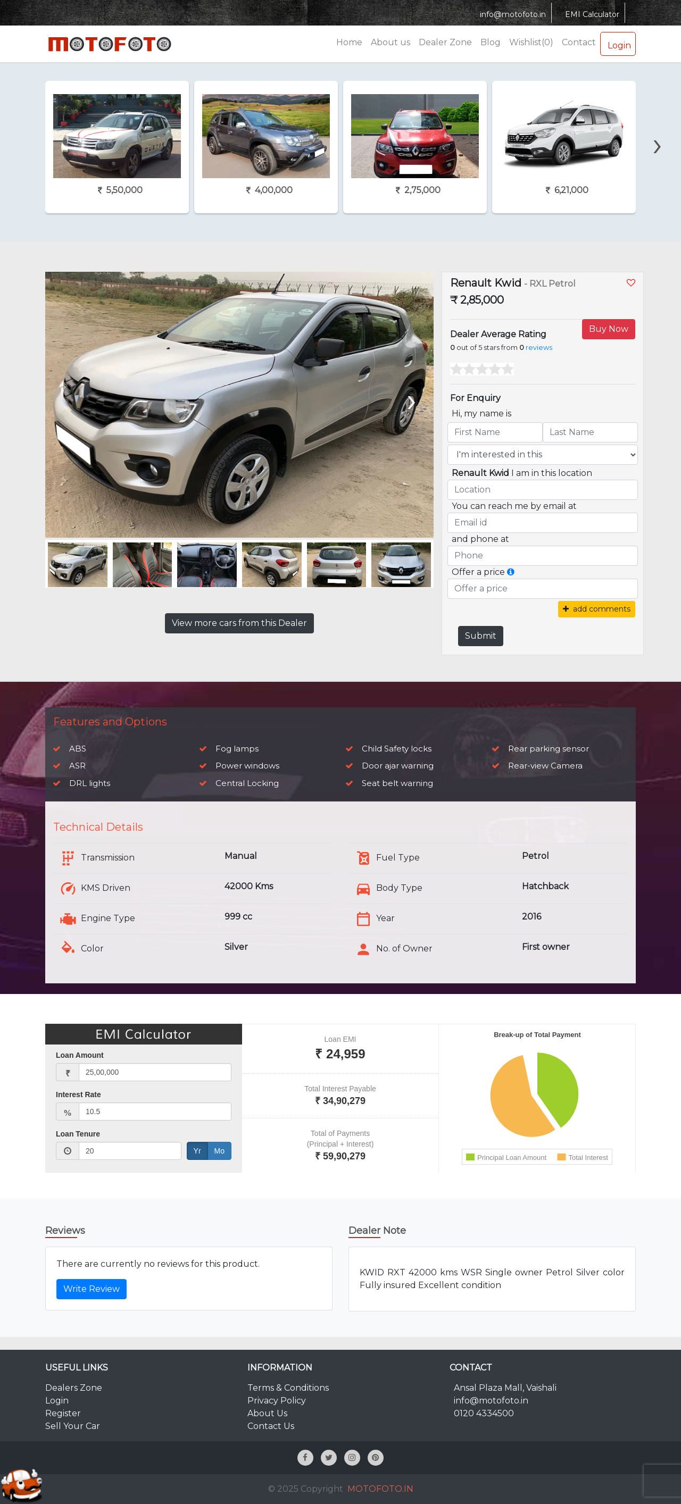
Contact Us (270, 1426)
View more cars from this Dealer (239, 623)
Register (63, 1413)
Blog (490, 42)
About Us (267, 1413)
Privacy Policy (276, 1401)
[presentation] (658, 126)
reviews (539, 348)
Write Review (91, 1289)
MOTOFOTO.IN (380, 1489)
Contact (579, 42)
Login (618, 44)
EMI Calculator (590, 14)
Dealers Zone (73, 1388)
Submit (480, 636)
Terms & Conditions (288, 1388)
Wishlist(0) (531, 42)
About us (390, 42)
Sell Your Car (72, 1426)
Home (349, 42)
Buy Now (608, 329)
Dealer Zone (445, 42)
